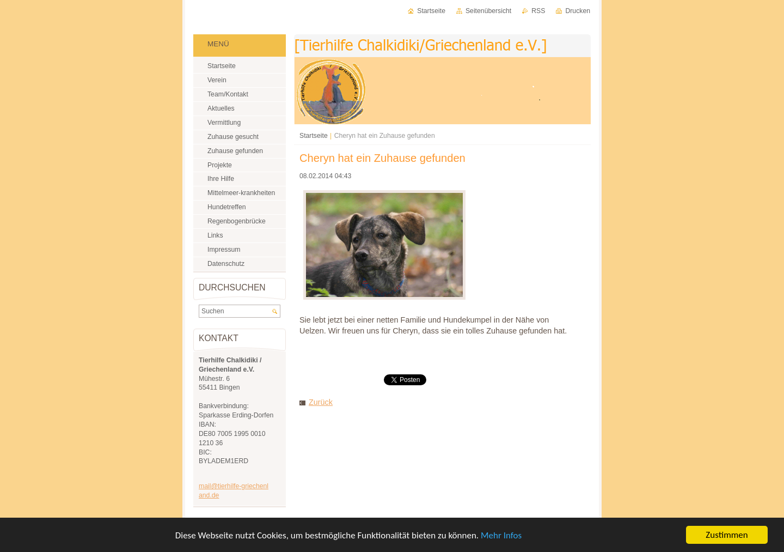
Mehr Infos (501, 537)
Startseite (313, 135)
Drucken (577, 11)
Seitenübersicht (488, 11)
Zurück (321, 402)
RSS (538, 11)
